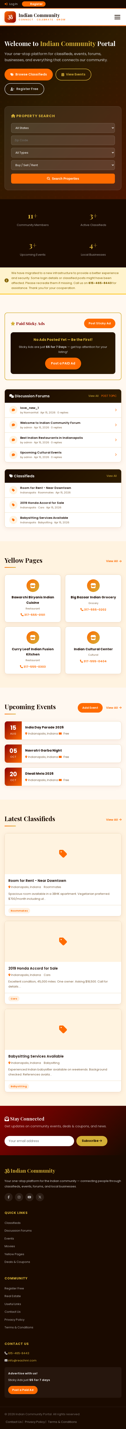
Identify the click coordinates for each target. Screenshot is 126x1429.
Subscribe (92, 1141)
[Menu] (117, 17)
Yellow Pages (14, 1254)
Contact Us (13, 1312)
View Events (73, 74)
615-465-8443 (18, 1353)
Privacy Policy (14, 1319)
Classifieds (13, 1223)
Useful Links (13, 1304)
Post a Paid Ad (23, 1390)
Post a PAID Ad (63, 363)
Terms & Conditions (19, 1327)
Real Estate (13, 1296)
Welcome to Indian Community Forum (50, 423)
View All (93, 396)
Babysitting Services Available (44, 518)
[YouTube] (29, 1197)
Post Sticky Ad (100, 323)
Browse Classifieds (28, 74)
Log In (11, 4)
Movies (10, 1246)
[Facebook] (9, 1197)
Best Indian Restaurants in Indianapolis (51, 438)
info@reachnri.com (22, 1360)
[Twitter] (40, 1197)
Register (34, 4)
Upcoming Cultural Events (40, 452)
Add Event (90, 708)
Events (9, 1238)
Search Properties (63, 178)
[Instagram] (19, 1197)
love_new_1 (29, 408)
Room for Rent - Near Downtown (45, 488)
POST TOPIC (109, 396)
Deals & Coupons (17, 1262)
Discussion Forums (18, 1230)
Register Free (24, 89)
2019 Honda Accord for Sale (42, 503)
